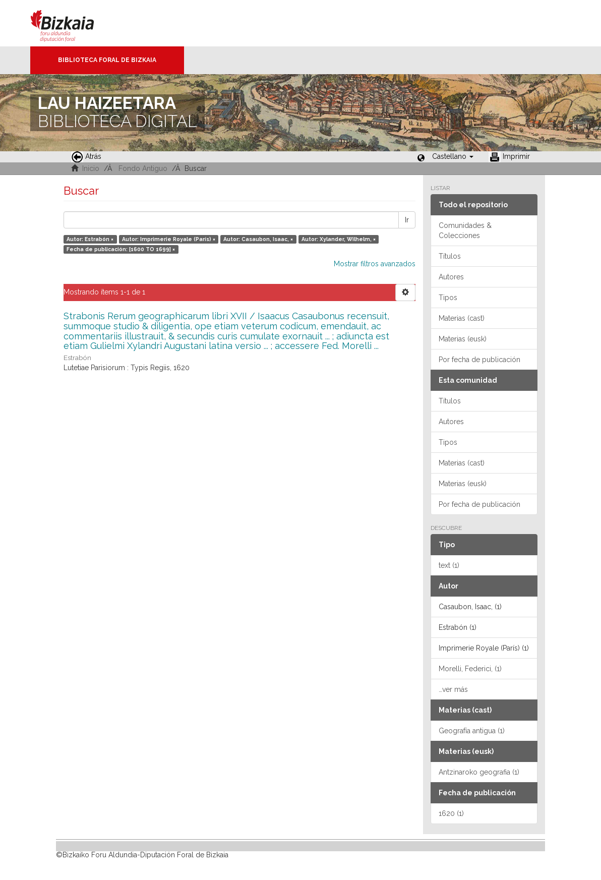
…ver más (453, 689)
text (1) (449, 565)
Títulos (450, 256)
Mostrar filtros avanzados (374, 264)
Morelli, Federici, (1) (470, 669)
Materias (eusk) (463, 339)
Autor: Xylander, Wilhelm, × (339, 239)
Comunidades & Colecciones (465, 230)
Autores (451, 277)
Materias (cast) (462, 318)
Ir (407, 220)
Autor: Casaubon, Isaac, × (258, 239)
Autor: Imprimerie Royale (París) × (168, 239)
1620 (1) (451, 813)
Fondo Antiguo (142, 168)
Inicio (90, 168)
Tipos (448, 298)
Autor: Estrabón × (90, 239)
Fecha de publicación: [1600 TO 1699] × (121, 249)
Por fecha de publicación (479, 360)
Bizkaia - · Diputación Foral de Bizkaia (72, 23)
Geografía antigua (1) (472, 731)
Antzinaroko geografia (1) (479, 772)
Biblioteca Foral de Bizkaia (107, 60)
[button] (453, 156)
